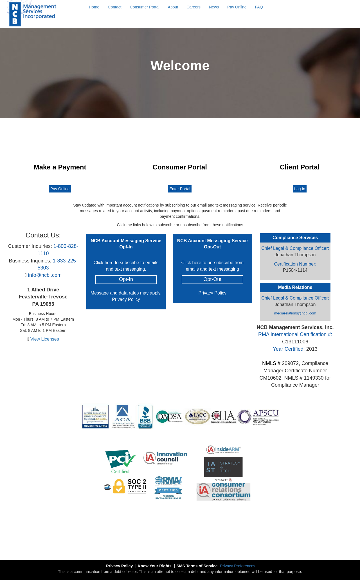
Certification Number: (295, 264)
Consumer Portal (144, 7)
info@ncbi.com (45, 275)
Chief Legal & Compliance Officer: (295, 248)
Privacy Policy (126, 299)
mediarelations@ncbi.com (295, 313)
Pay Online (236, 7)
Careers (193, 7)
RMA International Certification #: (295, 334)
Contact (114, 7)
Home (94, 7)
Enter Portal (179, 189)
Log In (299, 189)
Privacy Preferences (237, 566)
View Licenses (44, 339)
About (173, 7)
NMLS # (271, 363)
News (214, 7)
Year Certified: (289, 349)
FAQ (259, 7)
